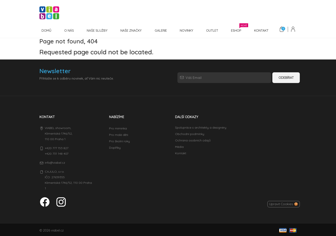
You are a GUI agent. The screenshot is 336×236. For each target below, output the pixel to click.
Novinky (181, 30)
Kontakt (254, 30)
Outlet (206, 30)
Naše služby (95, 30)
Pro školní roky (119, 140)
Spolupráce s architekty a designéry (200, 126)
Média (179, 146)
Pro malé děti (118, 134)
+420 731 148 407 (56, 152)
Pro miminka (118, 127)
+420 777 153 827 (56, 147)
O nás (68, 30)
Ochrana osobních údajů (193, 139)
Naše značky (128, 30)
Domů (46, 30)
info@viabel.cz (55, 161)
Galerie (157, 30)
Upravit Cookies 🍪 (283, 203)
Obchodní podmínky (189, 133)
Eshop (230, 29)
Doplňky (115, 146)
